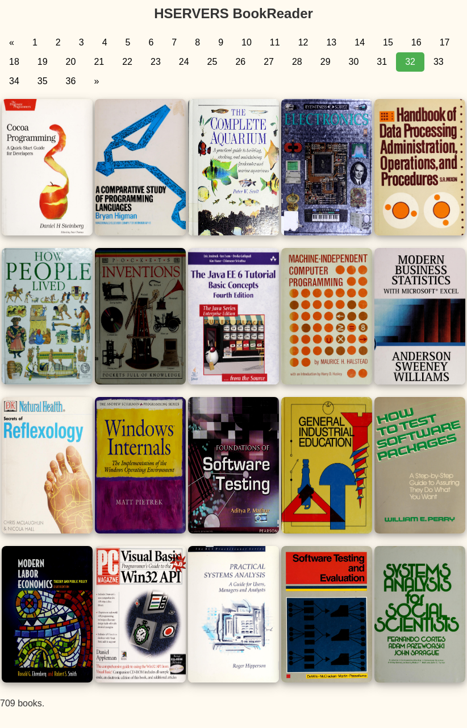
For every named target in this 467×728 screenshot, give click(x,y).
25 (212, 62)
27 (269, 62)
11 (275, 42)
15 (388, 42)
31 (382, 62)
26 (240, 62)
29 (325, 62)
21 (99, 62)
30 (354, 62)
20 (71, 62)
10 (246, 42)
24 (184, 62)
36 (71, 81)
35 (42, 81)
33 (438, 62)
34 (14, 81)
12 (303, 42)
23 (156, 62)
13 (331, 42)
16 (416, 42)
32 (410, 62)
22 (127, 62)
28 (297, 62)
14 (360, 42)
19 (42, 62)
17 (445, 42)
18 (14, 62)
